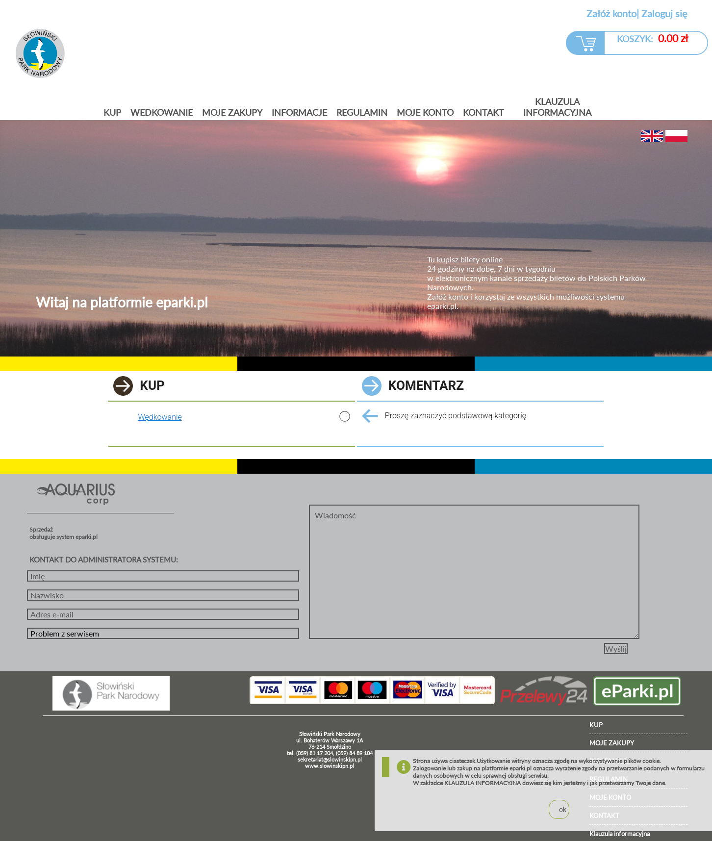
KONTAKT (483, 112)
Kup (112, 112)
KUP (596, 725)
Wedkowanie (161, 112)
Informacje (299, 112)
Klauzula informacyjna (557, 107)
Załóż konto (611, 13)
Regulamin (361, 112)
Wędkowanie (159, 417)
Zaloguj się (664, 13)
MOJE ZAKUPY (611, 743)
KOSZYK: (652, 38)
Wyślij (616, 648)
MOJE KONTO (425, 112)
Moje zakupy (232, 112)
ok (562, 809)
